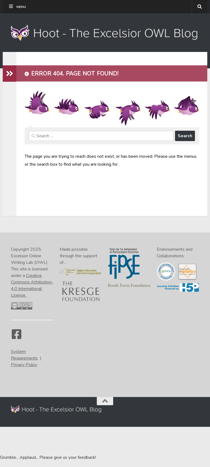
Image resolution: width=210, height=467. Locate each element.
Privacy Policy (24, 365)
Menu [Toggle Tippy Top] (17, 6)
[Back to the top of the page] (105, 401)
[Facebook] (16, 337)
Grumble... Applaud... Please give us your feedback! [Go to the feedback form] (48, 457)
